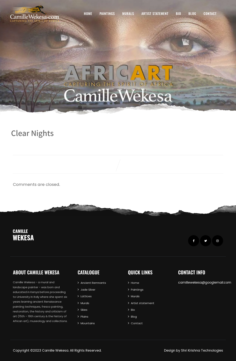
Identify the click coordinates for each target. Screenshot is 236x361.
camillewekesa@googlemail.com (204, 282)
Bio (178, 13)
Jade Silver (88, 290)
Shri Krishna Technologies (202, 350)
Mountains (88, 323)
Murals (128, 13)
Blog (192, 13)
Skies (84, 310)
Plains (84, 317)
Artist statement (155, 13)
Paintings (107, 13)
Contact (210, 13)
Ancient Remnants (93, 283)
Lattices (86, 296)
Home (88, 13)
